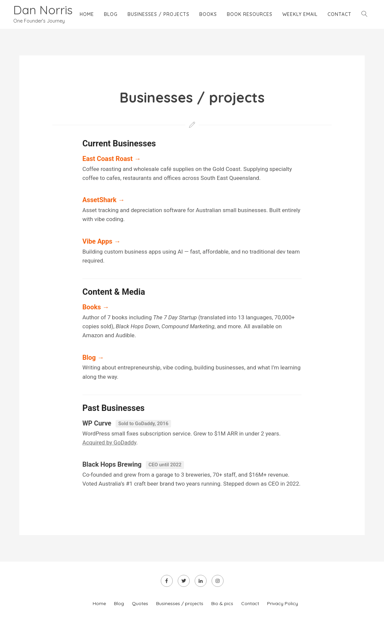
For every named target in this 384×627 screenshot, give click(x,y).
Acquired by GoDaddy (109, 442)
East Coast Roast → (111, 159)
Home (87, 14)
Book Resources (249, 14)
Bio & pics (222, 603)
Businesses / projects (158, 14)
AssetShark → (103, 200)
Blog (111, 14)
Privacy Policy (282, 603)
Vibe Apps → (101, 241)
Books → (95, 307)
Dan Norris (43, 9)
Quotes (140, 603)
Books (208, 14)
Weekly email (300, 14)
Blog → (93, 357)
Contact (339, 14)
